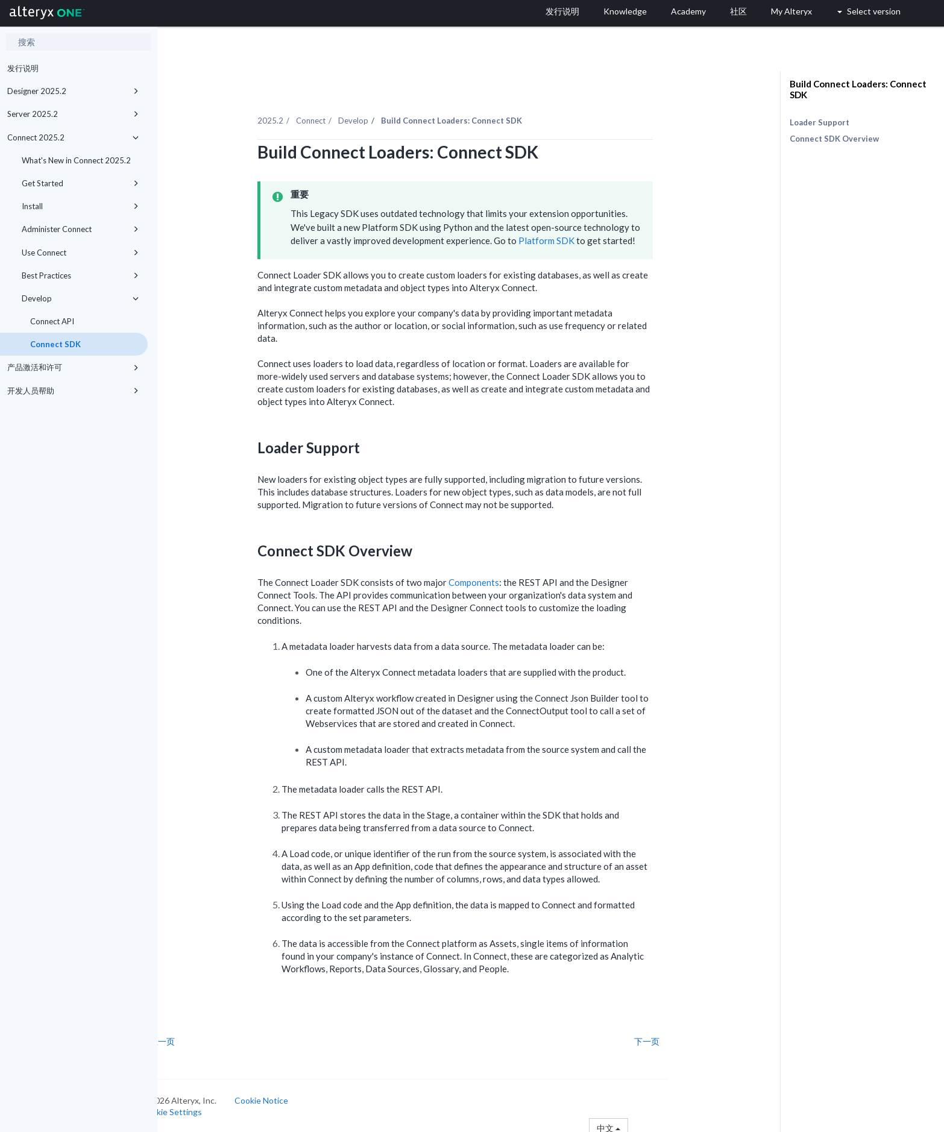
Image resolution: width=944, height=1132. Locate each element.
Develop (80, 298)
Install (80, 206)
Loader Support (819, 122)
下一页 (677, 1035)
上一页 (193, 1035)
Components (504, 575)
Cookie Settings (202, 1105)
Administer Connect (80, 229)
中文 (640, 1121)
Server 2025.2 (73, 114)
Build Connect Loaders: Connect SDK (858, 89)
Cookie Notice (292, 1094)
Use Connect (80, 252)
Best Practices (80, 275)
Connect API (52, 321)
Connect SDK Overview (834, 138)
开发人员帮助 (73, 390)
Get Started (80, 183)
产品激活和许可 (73, 367)
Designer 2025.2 (73, 91)
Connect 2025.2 (73, 137)
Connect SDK (55, 344)
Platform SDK (577, 233)
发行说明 (23, 68)
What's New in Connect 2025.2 (76, 160)
